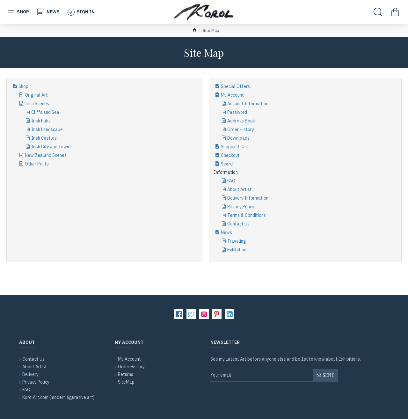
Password (237, 112)
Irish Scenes (37, 104)
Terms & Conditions (246, 215)
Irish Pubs (41, 121)
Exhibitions (238, 250)
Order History (240, 129)
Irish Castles (44, 138)
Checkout (230, 155)
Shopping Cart (235, 147)
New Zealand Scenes (46, 155)
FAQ (231, 181)
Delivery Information (247, 198)
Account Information (247, 104)
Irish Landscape (47, 129)
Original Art (36, 95)
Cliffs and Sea (45, 112)
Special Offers (235, 86)
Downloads (238, 138)
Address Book (241, 121)
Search (228, 164)
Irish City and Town (50, 147)
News (226, 232)
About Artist (239, 189)
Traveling (236, 241)
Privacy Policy (240, 207)
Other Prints (37, 164)
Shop (23, 86)
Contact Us (238, 224)
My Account (232, 95)
